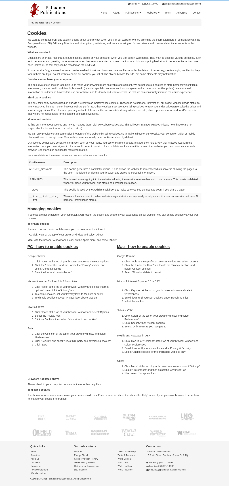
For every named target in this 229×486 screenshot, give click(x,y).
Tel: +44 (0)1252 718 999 (159, 462)
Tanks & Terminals (126, 455)
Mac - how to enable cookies (143, 246)
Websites (152, 12)
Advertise (182, 12)
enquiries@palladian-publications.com (181, 4)
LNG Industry (80, 469)
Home (104, 12)
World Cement (124, 459)
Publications (133, 12)
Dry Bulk (78, 451)
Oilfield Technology (127, 451)
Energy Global (81, 455)
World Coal (123, 462)
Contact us (36, 466)
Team (168, 12)
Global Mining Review (84, 462)
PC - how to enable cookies (52, 246)
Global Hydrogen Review (86, 459)
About (116, 12)
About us (35, 459)
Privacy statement (39, 469)
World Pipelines (125, 469)
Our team (35, 462)
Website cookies (38, 473)
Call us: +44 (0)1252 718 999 (143, 4)
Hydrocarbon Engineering (86, 466)
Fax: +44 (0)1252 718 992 (160, 466)
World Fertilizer (125, 466)
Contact (196, 12)
